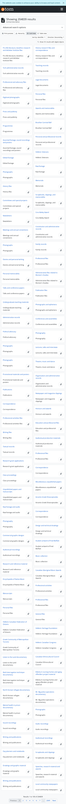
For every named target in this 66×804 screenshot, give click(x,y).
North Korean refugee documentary (16, 690)
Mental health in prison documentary (11, 706)
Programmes (8, 126)
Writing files (7, 432)
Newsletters (7, 216)
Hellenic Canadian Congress (46, 642)
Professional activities (44, 585)
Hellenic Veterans (42, 152)
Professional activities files (12, 418)
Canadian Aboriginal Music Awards (48, 570)
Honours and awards (43, 408)
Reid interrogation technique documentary (13, 673)
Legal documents (42, 80)
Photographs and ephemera (46, 304)
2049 (48, 800)
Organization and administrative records (48, 377)
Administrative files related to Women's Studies (46, 274)
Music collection (41, 556)
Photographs (8, 172)
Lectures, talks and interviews (46, 347)
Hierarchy (20, 33)
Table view (42, 33)
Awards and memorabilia (45, 108)
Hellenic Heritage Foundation (46, 628)
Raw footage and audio (11, 507)
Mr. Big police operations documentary (45, 693)
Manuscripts (7, 593)
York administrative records (13, 68)
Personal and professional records (48, 137)
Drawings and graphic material (14, 765)
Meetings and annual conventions (15, 230)
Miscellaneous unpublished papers (49, 482)
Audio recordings (42, 724)
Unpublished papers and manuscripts (12, 490)
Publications (7, 389)
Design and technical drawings (47, 525)
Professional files (42, 258)
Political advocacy (9, 332)
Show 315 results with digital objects (51, 42)
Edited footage (8, 158)
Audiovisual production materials (48, 438)
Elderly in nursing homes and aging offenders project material (49, 673)
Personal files (41, 94)
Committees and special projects (15, 200)
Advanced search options (14, 27)
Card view (31, 33)
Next (54, 800)
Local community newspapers (47, 784)
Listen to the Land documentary (15, 657)
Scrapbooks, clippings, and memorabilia (45, 196)
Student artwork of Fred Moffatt (47, 541)
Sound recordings (9, 723)
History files (7, 186)
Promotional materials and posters (16, 374)
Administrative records (11, 317)
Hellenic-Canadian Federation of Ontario (15, 623)
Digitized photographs (11, 97)
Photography (40, 333)
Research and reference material (15, 564)
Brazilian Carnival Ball (43, 122)
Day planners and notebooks (13, 751)
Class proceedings (9, 475)
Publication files (41, 290)
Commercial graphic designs (13, 535)
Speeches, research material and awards (48, 767)
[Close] (63, 3)
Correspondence (9, 404)
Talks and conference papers (13, 288)
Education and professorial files (47, 423)
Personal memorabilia (11, 274)
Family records (41, 244)
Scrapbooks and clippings (45, 752)
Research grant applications (13, 461)
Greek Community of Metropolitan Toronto (15, 640)
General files (40, 614)
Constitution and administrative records (47, 227)
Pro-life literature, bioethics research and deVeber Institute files (16, 49)
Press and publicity (10, 112)
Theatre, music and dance (45, 361)
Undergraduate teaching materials (16, 302)
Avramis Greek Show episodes (47, 497)
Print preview (7, 33)
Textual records (9, 446)
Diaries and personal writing (13, 259)
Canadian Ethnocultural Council (47, 657)
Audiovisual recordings (11, 550)
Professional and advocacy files (14, 82)
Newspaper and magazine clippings (49, 393)
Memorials (39, 180)
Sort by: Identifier (38, 37)
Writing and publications (12, 737)
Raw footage (40, 166)
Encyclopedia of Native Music (13, 579)
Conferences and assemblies (46, 319)
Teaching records (42, 65)
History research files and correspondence (45, 49)
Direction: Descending (55, 37)
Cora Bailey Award (42, 212)
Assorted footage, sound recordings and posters (16, 141)
